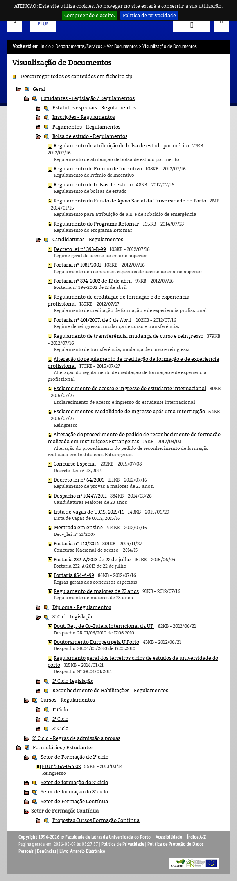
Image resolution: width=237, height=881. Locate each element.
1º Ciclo (60, 709)
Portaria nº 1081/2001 (77, 264)
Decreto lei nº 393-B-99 (80, 248)
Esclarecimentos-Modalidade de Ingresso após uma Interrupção (129, 411)
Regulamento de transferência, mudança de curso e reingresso (128, 335)
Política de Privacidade (122, 844)
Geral (39, 88)
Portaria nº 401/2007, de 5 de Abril (93, 319)
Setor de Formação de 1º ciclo (74, 756)
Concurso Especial (75, 463)
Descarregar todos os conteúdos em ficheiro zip (76, 76)
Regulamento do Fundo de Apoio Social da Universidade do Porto (130, 200)
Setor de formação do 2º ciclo (74, 782)
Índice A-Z (196, 837)
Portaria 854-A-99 (74, 574)
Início (46, 46)
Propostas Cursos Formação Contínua (96, 820)
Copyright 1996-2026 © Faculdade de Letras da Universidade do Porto (85, 837)
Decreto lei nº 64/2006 (79, 479)
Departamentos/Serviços (79, 46)
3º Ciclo (60, 728)
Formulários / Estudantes (63, 747)
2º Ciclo (60, 718)
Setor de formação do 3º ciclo (74, 791)
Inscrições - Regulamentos (83, 116)
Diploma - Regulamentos (81, 607)
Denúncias (46, 851)
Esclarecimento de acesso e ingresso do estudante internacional (130, 388)
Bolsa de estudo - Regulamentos (89, 136)
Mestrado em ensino (78, 527)
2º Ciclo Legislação (72, 680)
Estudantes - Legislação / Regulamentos (88, 98)
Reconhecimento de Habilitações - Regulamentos (110, 690)
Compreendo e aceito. (89, 15)
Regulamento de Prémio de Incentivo (98, 168)
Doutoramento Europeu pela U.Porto (96, 641)
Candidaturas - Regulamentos (87, 239)
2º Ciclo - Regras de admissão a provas (76, 737)
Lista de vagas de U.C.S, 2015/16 (89, 511)
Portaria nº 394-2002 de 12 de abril (93, 280)
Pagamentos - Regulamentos (86, 126)
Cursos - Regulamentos (68, 699)
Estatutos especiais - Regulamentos (94, 107)
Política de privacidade (149, 15)
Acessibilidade (169, 837)
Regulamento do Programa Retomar (96, 223)
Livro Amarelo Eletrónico (82, 851)
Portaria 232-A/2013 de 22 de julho (92, 559)
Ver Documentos (122, 46)
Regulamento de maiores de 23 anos (96, 590)
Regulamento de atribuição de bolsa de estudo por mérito (121, 145)
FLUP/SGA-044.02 (61, 766)
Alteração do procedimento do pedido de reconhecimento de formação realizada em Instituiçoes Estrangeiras (134, 438)
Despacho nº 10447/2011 (80, 495)
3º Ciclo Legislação (72, 616)
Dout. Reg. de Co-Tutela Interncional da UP (104, 625)
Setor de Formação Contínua (74, 801)
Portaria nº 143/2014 (76, 543)
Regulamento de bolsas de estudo (93, 184)
